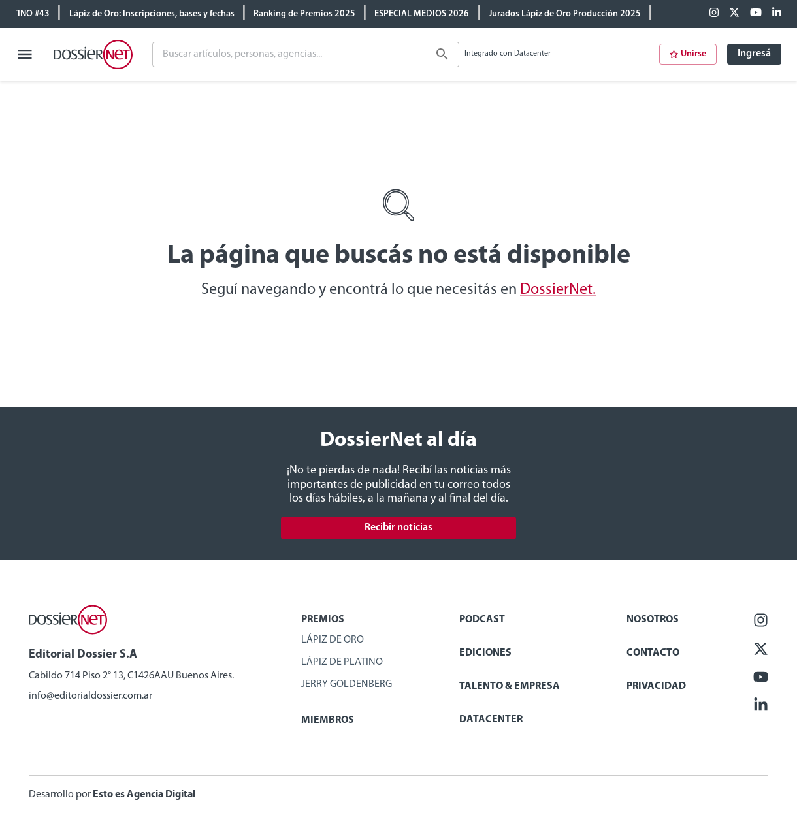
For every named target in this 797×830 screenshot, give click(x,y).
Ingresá (754, 53)
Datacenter (491, 719)
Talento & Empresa (509, 686)
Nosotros (652, 620)
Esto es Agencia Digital (144, 795)
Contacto (652, 653)
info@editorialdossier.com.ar (90, 696)
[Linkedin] (776, 13)
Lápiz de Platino (342, 662)
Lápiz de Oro (332, 640)
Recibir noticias (398, 527)
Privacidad (656, 686)
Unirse (688, 54)
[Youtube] (756, 13)
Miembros (327, 720)
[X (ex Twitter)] (734, 13)
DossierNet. (558, 290)
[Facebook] (714, 13)
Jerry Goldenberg (346, 684)
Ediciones (485, 653)
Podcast (482, 620)
